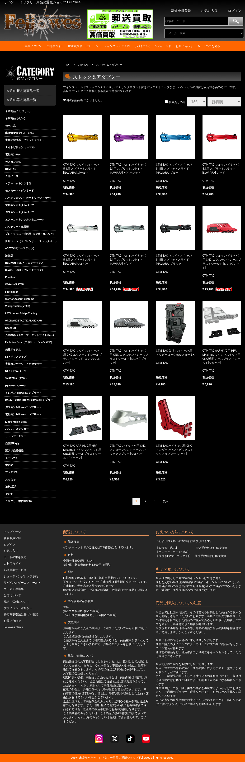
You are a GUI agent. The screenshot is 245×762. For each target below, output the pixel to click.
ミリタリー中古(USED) (18, 501)
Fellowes (144, 757)
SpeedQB (10, 328)
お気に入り (209, 11)
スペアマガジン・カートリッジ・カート (28, 198)
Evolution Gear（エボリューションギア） (29, 342)
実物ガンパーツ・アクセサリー (23, 364)
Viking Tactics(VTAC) (17, 306)
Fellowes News (13, 627)
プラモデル (11, 472)
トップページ (12, 531)
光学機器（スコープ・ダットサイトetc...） (30, 335)
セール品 (10, 125)
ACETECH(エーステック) (19, 248)
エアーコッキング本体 (18, 183)
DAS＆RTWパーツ (15, 371)
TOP (68, 64)
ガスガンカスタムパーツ (19, 212)
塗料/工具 (11, 486)
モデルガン (11, 458)
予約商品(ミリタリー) (18, 111)
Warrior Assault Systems (19, 299)
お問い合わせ (184, 46)
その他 (9, 494)
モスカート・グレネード (19, 190)
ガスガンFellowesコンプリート (23, 407)
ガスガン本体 (13, 161)
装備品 (9, 255)
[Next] (166, 501)
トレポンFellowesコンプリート (23, 392)
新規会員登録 (181, 11)
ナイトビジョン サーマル (20, 147)
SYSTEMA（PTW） (16, 378)
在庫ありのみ (175, 102)
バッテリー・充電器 (17, 226)
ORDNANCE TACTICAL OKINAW (23, 320)
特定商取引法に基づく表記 (21, 614)
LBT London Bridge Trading (21, 313)
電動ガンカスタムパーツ (19, 205)
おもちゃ (10, 479)
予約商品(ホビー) (15, 118)
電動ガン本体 (13, 154)
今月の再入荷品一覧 (21, 100)
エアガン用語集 (14, 589)
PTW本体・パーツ (16, 385)
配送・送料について (16, 602)
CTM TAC (10, 169)
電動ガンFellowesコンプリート (23, 414)
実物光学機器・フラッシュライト (24, 140)
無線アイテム (13, 349)
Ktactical (10, 277)
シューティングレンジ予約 (112, 46)
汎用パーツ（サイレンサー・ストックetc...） (30, 241)
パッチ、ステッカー (17, 429)
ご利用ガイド (55, 46)
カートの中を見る (208, 46)
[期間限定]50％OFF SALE (19, 132)
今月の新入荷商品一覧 (28, 91)
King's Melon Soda (16, 421)
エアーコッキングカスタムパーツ (24, 219)
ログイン (234, 11)
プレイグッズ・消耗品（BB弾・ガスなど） (30, 234)
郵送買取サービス (79, 46)
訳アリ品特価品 (14, 450)
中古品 (9, 465)
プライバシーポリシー (18, 608)
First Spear (11, 291)
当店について (33, 46)
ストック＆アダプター (109, 64)
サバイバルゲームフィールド (152, 46)
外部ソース (11, 176)
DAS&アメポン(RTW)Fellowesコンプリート (30, 400)
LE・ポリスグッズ (15, 356)
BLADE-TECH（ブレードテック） (24, 270)
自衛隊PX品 (12, 443)
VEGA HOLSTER (14, 284)
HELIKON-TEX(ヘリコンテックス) (24, 262)
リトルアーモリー (15, 436)
